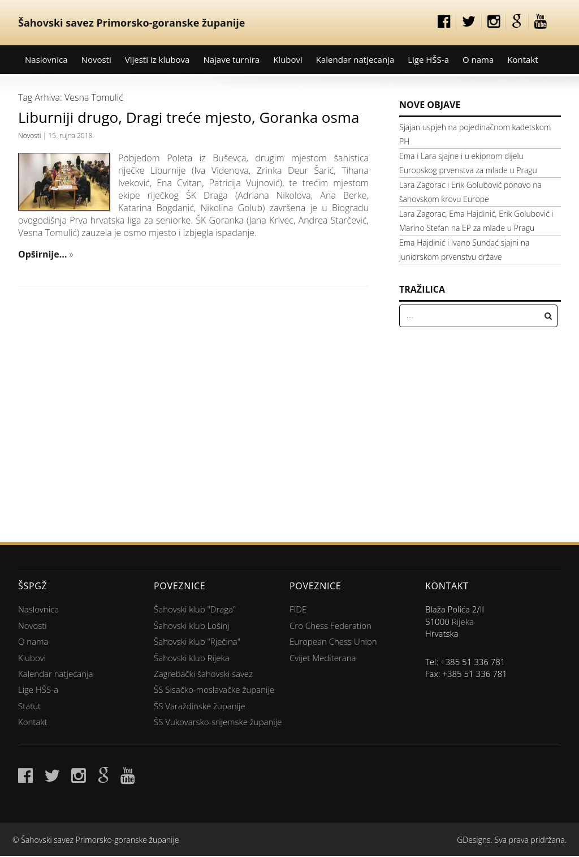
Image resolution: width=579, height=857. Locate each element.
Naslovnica (46, 59)
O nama (478, 59)
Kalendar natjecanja (355, 59)
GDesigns (473, 839)
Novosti (96, 59)
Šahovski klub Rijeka (192, 657)
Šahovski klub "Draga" (195, 609)
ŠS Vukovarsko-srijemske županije (218, 721)
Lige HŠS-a (428, 59)
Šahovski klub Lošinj (192, 625)
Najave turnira (231, 59)
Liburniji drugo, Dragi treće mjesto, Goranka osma (188, 117)
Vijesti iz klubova (157, 59)
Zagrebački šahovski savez (203, 673)
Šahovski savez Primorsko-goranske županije (131, 22)
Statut (29, 706)
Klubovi (288, 59)
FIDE (298, 609)
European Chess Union (333, 641)
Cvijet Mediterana (323, 657)
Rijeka (463, 621)
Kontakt (522, 59)
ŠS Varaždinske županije (199, 706)
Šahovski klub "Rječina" (197, 641)
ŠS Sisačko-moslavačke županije (214, 689)
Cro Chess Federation (330, 625)
